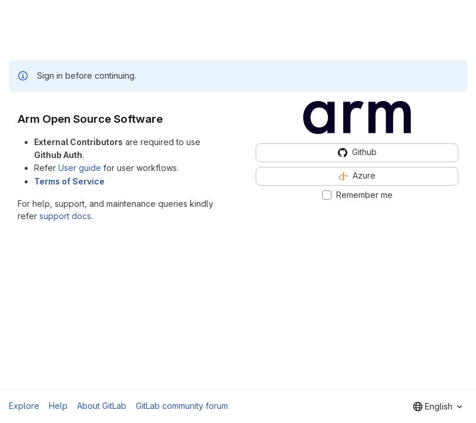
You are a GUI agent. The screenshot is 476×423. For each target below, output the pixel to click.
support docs (65, 216)
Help (58, 406)
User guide (79, 168)
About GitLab (101, 406)
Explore (24, 406)
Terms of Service (69, 181)
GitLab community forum (182, 406)
